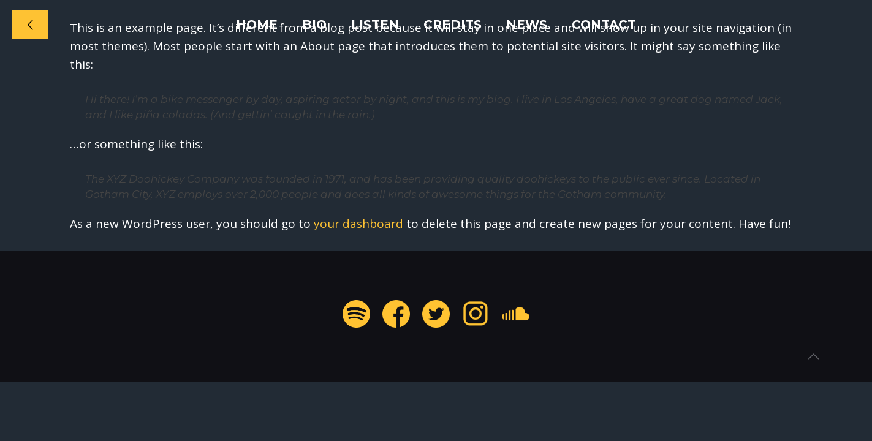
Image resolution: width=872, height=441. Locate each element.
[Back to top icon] (813, 356)
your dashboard (358, 224)
